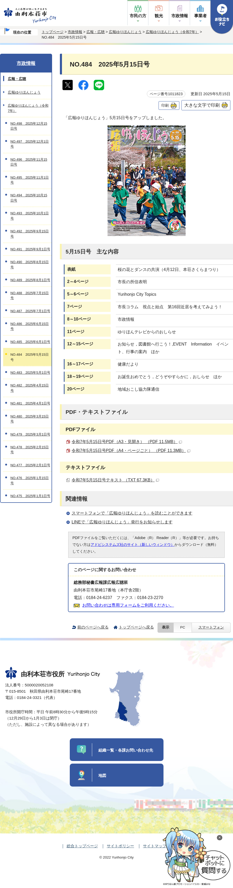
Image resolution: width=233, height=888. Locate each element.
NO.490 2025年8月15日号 (29, 264)
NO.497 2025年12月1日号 (29, 144)
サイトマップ (154, 846)
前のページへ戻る (93, 627)
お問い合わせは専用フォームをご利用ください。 (128, 605)
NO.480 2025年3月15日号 (29, 418)
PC (182, 627)
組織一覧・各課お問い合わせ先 (125, 750)
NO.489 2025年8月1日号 (30, 280)
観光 (159, 16)
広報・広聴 (95, 32)
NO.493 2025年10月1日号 (29, 215)
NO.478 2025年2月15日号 (29, 449)
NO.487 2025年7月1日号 (30, 311)
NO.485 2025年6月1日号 (30, 342)
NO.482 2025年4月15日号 (29, 387)
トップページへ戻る (136, 627)
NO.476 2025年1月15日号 (29, 480)
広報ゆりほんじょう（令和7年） (172, 32)
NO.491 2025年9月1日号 (30, 249)
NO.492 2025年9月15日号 (29, 233)
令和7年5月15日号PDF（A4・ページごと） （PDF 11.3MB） (131, 450)
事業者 (200, 16)
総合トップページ (82, 846)
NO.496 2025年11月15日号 (28, 162)
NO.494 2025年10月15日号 (28, 197)
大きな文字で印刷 (202, 105)
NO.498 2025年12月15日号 (28, 126)
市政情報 (179, 16)
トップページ (53, 32)
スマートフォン (211, 627)
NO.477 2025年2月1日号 (30, 465)
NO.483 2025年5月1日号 (30, 372)
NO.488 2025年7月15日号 (29, 295)
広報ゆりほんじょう (125, 32)
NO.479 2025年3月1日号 (30, 434)
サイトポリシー (120, 846)
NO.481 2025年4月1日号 (30, 403)
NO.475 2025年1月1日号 (30, 496)
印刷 (165, 105)
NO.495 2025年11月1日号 (29, 180)
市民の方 (138, 16)
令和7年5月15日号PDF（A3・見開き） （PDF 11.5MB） (127, 441)
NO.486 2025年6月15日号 (29, 326)
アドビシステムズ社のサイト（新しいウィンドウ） (132, 544)
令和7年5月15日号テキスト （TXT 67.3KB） (115, 480)
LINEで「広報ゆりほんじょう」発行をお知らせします (122, 522)
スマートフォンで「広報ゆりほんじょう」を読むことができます (132, 513)
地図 (102, 775)
